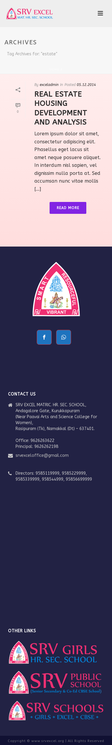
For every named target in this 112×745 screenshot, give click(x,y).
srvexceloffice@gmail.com (42, 455)
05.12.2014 (86, 85)
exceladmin (49, 85)
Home (54, 69)
